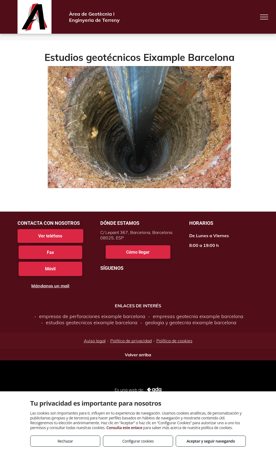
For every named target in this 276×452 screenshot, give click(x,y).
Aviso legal (95, 340)
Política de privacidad (131, 340)
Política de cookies (174, 340)
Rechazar (65, 441)
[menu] (264, 17)
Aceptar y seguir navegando (211, 441)
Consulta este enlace (124, 427)
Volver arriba (138, 354)
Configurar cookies (138, 441)
